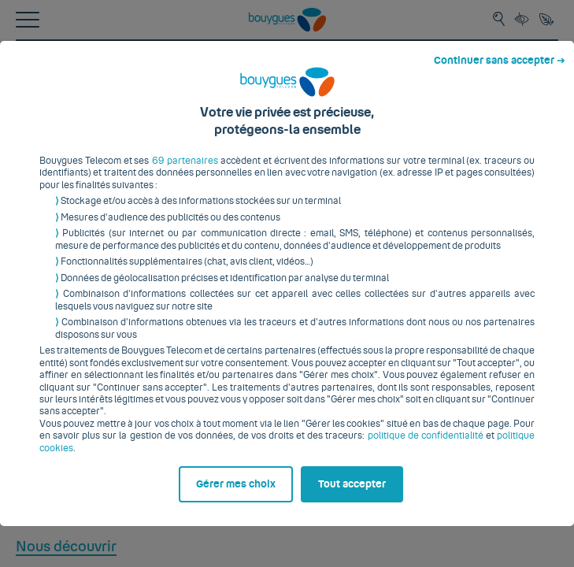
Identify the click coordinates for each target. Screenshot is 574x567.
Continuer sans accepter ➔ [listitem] (506, 14)
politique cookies (496, 406)
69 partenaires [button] (181, 131)
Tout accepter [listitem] (362, 533)
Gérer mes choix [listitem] (85, 533)
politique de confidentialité (391, 406)
